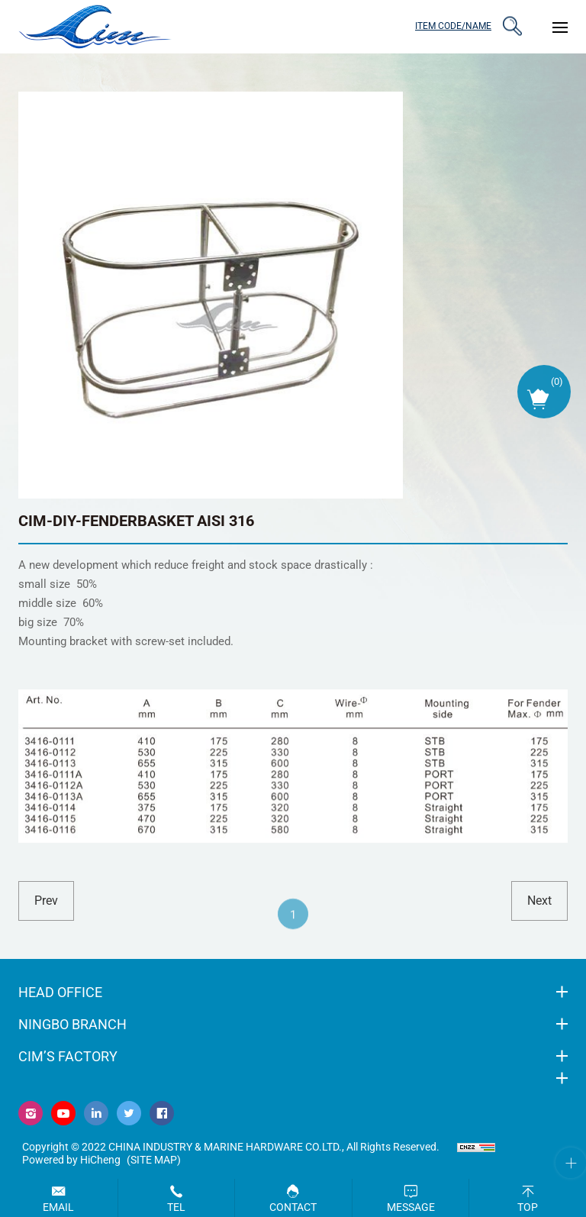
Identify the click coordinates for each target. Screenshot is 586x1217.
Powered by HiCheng (71, 1160)
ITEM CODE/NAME (453, 26)
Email (58, 1207)
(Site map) (154, 1160)
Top (527, 1207)
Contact (293, 1207)
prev (46, 900)
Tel (176, 1207)
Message (411, 1207)
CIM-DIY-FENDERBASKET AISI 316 (136, 521)
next (539, 900)
